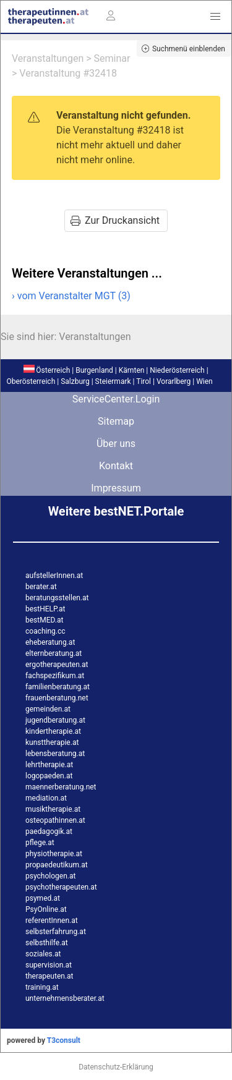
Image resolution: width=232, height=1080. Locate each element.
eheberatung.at (50, 642)
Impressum (116, 488)
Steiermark (113, 381)
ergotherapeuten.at (56, 664)
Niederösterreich (177, 370)
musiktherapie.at (52, 809)
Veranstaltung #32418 (68, 73)
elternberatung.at (53, 653)
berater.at (41, 586)
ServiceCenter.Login (116, 399)
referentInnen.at (51, 920)
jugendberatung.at (55, 720)
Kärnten (132, 370)
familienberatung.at (57, 686)
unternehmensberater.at (65, 998)
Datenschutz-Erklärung (116, 1067)
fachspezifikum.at (54, 675)
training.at (42, 987)
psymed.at (42, 898)
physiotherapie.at (53, 853)
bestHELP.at (45, 609)
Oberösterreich (30, 381)
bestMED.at (44, 620)
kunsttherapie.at (52, 742)
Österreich (47, 370)
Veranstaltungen (48, 58)
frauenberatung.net (56, 698)
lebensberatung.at (55, 753)
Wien (204, 381)
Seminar (112, 58)
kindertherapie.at (53, 731)
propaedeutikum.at (56, 865)
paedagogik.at (48, 831)
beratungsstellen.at (57, 597)
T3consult (63, 1040)
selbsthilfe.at (46, 942)
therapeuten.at (49, 976)
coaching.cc (45, 631)
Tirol (143, 381)
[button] (215, 17)
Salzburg (75, 381)
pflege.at (39, 842)
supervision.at (48, 965)
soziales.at (43, 954)
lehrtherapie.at (49, 764)
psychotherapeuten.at (61, 887)
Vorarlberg (174, 381)
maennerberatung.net (61, 787)
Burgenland (94, 370)
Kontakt (116, 466)
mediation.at (46, 798)
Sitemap (116, 421)
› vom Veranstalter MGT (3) (71, 296)
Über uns (116, 443)
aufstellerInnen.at (54, 575)
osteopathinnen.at (55, 820)
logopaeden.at (48, 776)
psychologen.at (50, 876)
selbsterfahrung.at (55, 931)
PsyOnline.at (46, 909)
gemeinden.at (48, 709)
